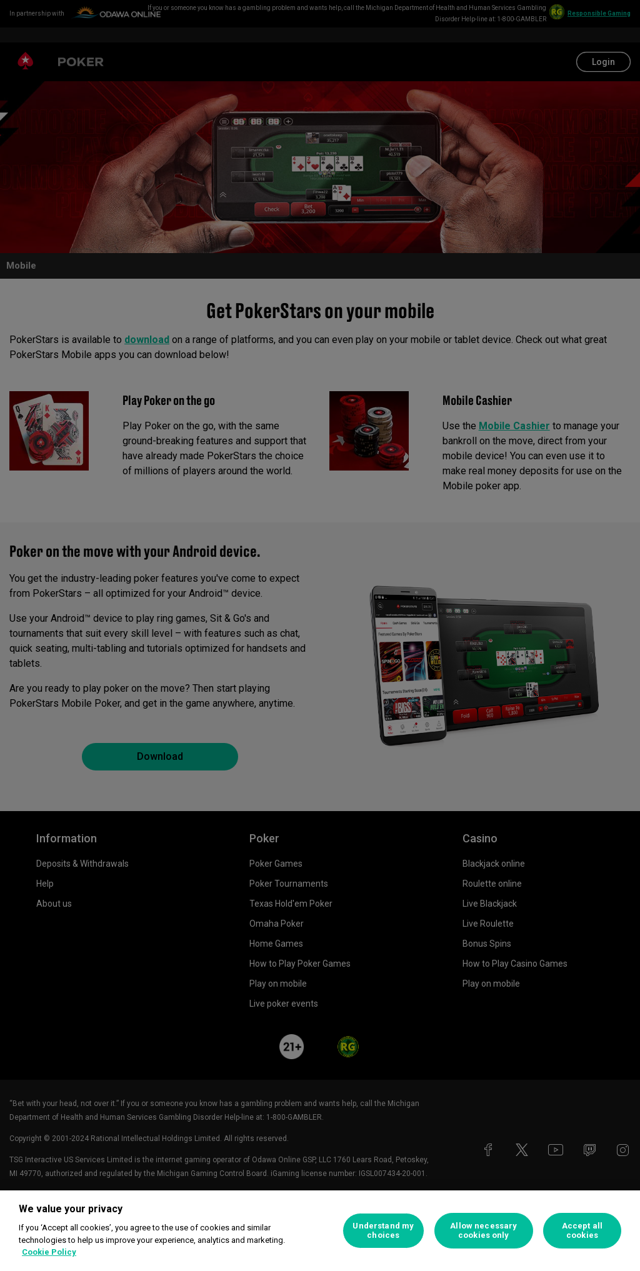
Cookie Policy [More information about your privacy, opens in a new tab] (49, 1252)
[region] (320, 1230)
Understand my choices (383, 1230)
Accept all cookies (582, 1230)
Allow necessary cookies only (483, 1230)
